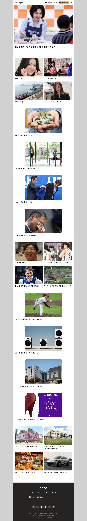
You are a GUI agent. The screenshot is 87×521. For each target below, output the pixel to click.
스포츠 (40, 493)
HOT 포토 (40, 497)
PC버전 (56, 513)
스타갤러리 (55, 493)
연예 (32, 493)
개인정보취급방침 (43, 513)
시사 (47, 493)
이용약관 (36, 513)
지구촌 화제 (32, 497)
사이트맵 (51, 513)
